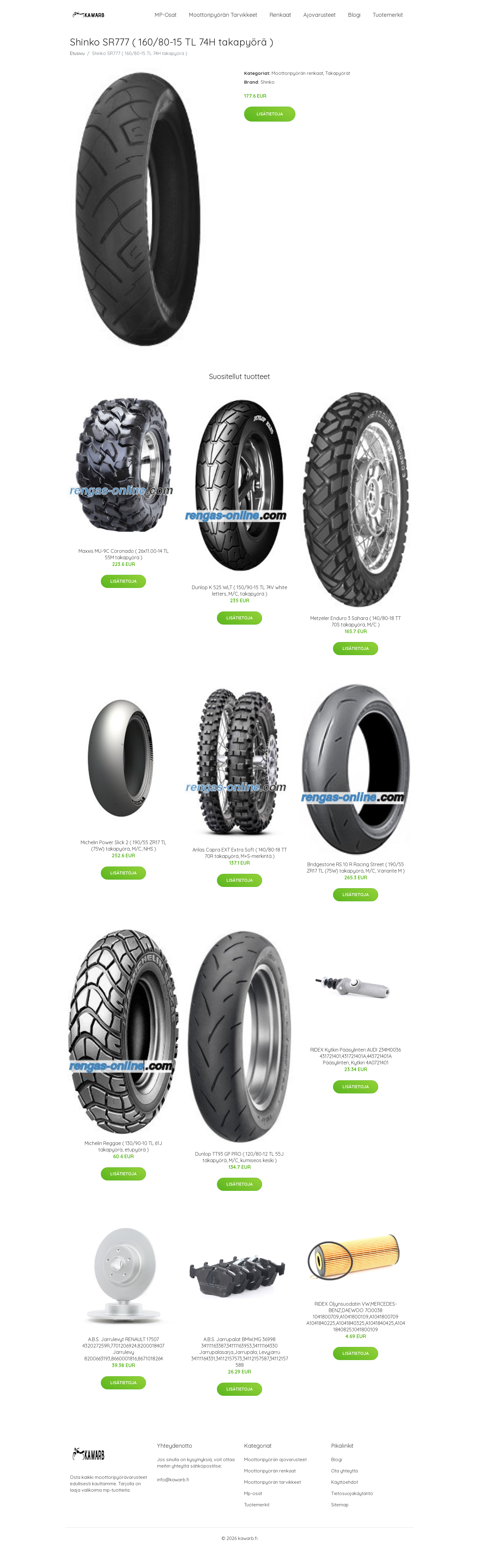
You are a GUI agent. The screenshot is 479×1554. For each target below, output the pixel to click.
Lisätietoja (270, 119)
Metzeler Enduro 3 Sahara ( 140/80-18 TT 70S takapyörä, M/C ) (355, 626)
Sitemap (340, 1510)
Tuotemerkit (388, 17)
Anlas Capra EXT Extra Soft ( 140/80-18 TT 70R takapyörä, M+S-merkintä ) (239, 858)
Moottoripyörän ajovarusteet (275, 1465)
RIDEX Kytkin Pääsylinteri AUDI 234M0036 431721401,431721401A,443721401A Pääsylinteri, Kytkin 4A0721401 (355, 1061)
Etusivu (77, 58)
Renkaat (280, 17)
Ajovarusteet (319, 17)
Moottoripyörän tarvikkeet (223, 17)
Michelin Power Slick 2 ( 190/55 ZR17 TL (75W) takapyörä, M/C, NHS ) (123, 851)
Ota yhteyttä (344, 1476)
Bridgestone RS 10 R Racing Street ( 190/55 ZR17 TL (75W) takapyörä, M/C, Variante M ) (356, 872)
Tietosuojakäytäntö (352, 1498)
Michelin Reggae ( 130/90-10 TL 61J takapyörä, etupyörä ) (123, 1152)
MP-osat (166, 17)
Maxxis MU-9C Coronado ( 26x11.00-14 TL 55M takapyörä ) (124, 559)
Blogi (354, 17)
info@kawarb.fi (173, 1485)
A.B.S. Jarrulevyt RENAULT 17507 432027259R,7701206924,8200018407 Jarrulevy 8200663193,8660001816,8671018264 (123, 1354)
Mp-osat (253, 1498)
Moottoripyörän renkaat (297, 78)
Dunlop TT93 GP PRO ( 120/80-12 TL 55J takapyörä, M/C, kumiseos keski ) (239, 1162)
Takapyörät (337, 78)
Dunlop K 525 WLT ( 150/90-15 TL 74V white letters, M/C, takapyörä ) (239, 596)
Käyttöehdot (344, 1487)
